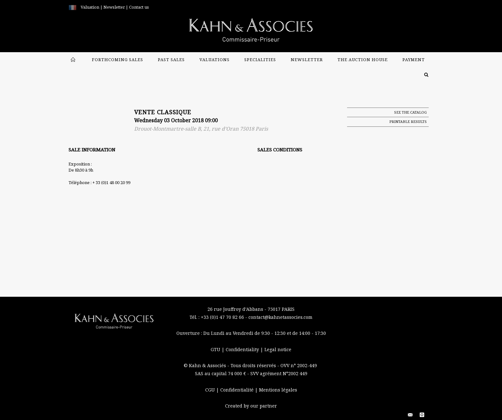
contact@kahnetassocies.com (280, 317)
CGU (210, 390)
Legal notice (277, 349)
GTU (216, 349)
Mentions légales (278, 390)
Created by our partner (251, 406)
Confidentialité (237, 390)
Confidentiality (243, 349)
